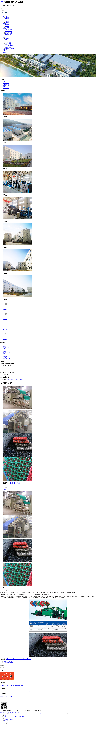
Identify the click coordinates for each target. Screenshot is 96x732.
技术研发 (5, 37)
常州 (18, 716)
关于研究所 (5, 16)
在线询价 (5, 489)
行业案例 (5, 40)
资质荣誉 (7, 19)
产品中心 (5, 28)
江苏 (9, 716)
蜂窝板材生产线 (8, 33)
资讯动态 (7, 27)
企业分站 (7, 712)
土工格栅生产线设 (6, 357)
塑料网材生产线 (8, 31)
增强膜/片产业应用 (9, 45)
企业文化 (7, 18)
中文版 (24, 8)
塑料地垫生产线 (8, 34)
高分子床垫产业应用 (9, 48)
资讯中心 (5, 23)
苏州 (20, 716)
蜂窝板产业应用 (8, 47)
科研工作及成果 (8, 21)
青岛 (11, 716)
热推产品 (2, 712)
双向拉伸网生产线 (6, 354)
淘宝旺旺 (5, 720)
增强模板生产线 (6, 346)
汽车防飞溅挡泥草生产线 (9, 662)
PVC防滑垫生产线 (8, 661)
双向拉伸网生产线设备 (61, 713)
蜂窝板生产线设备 (6, 352)
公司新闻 (7, 24)
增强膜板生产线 (8, 36)
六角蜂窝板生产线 (6, 351)
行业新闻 (7, 26)
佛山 (16, 716)
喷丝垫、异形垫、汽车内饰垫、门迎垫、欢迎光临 (18, 659)
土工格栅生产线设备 (44, 713)
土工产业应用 (8, 43)
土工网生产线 (5, 345)
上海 (22, 716)
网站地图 (12, 712)
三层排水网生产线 (6, 350)
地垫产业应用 (8, 44)
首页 (4, 14)
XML (18, 712)
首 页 (8, 379)
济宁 (26, 716)
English (21, 8)
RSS (15, 712)
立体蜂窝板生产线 (6, 358)
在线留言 (5, 52)
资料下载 (5, 49)
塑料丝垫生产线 (8, 32)
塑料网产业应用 (8, 42)
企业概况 (7, 17)
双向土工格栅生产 (6, 356)
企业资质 (7, 22)
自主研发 (7, 39)
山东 (6, 716)
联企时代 (7, 715)
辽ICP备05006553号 (31, 713)
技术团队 (7, 38)
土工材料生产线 (8, 29)
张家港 (13, 716)
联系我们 (5, 50)
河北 (24, 716)
